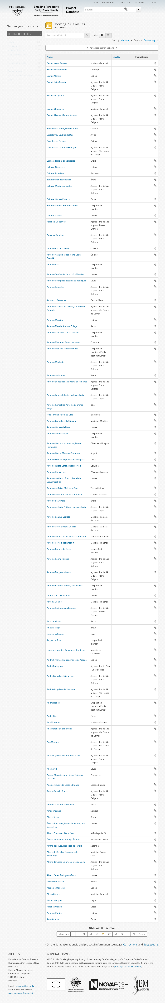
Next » (142, 934)
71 (134, 934)
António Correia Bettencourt (60, 542)
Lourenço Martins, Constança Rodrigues (66, 650)
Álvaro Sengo (53, 817)
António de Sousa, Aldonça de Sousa (64, 494)
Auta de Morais (54, 621)
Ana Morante (53, 722)
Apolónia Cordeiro (55, 235)
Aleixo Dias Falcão (55, 881)
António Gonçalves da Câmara (61, 421)
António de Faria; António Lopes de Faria (66, 507)
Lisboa (10, 42)
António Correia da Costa (59, 549)
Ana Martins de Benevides (59, 728)
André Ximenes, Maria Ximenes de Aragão (67, 659)
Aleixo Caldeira (54, 894)
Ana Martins (52, 742)
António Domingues (56, 472)
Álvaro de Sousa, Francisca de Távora (64, 845)
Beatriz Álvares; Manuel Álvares (62, 115)
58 (84, 934)
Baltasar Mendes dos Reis (59, 179)
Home (95, 2)
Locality (116, 57)
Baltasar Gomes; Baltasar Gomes (62, 205)
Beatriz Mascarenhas (57, 69)
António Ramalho (55, 286)
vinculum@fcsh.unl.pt (25, 985)
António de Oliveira (56, 500)
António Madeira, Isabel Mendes (62, 348)
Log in (153, 2)
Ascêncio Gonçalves (56, 221)
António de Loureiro (56, 375)
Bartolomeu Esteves (56, 141)
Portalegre (12, 46)
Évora (10, 67)
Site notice (140, 2)
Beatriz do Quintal (55, 95)
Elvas (9, 80)
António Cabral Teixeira (58, 558)
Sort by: (116, 40)
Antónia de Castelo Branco (59, 595)
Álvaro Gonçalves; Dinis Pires (60, 833)
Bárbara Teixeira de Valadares (61, 160)
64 (122, 934)
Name (50, 57)
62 (109, 934)
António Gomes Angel (57, 433)
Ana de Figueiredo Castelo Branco (63, 784)
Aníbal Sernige (53, 627)
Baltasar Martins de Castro (59, 185)
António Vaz (52, 264)
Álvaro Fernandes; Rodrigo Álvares (63, 839)
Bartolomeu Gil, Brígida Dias (60, 134)
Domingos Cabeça (55, 633)
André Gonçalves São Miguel (60, 676)
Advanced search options (102, 47)
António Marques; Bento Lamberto (63, 342)
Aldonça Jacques (54, 900)
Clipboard (154, 9)
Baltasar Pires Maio (56, 173)
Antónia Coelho (54, 601)
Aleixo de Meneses (56, 887)
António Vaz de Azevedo (58, 248)
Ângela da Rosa (54, 640)
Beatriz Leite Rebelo (56, 82)
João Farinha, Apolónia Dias (60, 414)
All (8, 38)
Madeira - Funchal (15, 51)
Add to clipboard (155, 63)
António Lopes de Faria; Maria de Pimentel (67, 381)
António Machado (55, 362)
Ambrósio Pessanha (56, 300)
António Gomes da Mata (58, 427)
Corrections (108, 2)
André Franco (53, 702)
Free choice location (16, 63)
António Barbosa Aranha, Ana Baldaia (64, 585)
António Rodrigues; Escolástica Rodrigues (66, 280)
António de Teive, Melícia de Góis (62, 488)
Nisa (9, 59)
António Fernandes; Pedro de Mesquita (65, 459)
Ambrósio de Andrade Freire (60, 804)
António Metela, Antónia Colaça (62, 326)
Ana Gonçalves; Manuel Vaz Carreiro (64, 755)
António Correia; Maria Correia (61, 526)
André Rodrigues (55, 666)
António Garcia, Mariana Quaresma (63, 453)
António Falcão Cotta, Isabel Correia (64, 465)
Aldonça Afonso (54, 906)
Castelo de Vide (14, 72)
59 (90, 934)
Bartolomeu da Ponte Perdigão (62, 147)
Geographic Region (19, 33)
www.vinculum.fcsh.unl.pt (20, 993)
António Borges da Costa (59, 572)
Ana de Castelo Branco (57, 791)
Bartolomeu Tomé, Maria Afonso (62, 128)
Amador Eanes (54, 810)
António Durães (54, 912)
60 (97, 934)
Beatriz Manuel (54, 75)
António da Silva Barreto (58, 516)
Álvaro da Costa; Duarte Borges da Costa (66, 861)
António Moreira (55, 319)
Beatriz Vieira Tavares (57, 63)
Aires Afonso (53, 919)
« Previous (63, 934)
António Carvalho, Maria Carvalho (63, 332)
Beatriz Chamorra (55, 108)
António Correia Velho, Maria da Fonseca (66, 536)
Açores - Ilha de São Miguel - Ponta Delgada (28, 76)
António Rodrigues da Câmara (61, 608)
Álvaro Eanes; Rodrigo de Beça (61, 875)
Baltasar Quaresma (56, 167)
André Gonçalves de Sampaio (61, 689)
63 (116, 934)
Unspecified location (17, 55)
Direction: (138, 40)
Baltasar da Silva (54, 215)
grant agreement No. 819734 (127, 966)
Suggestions (125, 2)
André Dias (52, 716)
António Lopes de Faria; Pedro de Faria (65, 395)
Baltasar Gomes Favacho (58, 199)
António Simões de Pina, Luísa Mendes (65, 274)
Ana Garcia (52, 768)
